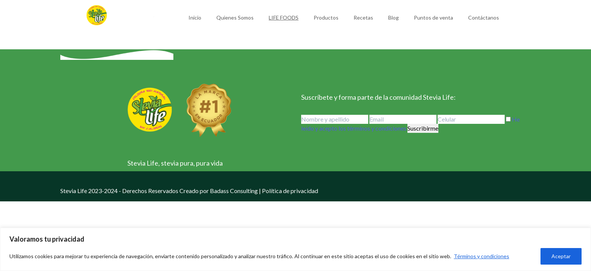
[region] (295, 249)
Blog (393, 17)
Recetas (363, 17)
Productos (326, 17)
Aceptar (561, 256)
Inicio (194, 17)
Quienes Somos (235, 17)
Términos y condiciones (481, 256)
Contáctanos (483, 17)
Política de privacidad (290, 190)
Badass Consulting (234, 190)
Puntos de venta (433, 17)
